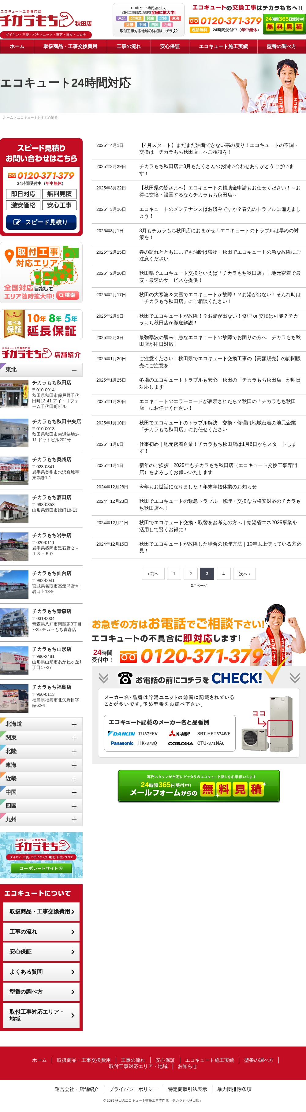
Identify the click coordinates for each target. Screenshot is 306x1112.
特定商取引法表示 (187, 1089)
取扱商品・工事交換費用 (70, 46)
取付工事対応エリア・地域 (37, 1015)
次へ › (244, 573)
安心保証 (170, 46)
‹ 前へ (153, 573)
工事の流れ (129, 46)
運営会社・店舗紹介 (77, 1089)
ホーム (17, 46)
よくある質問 (26, 972)
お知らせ (187, 1066)
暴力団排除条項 (234, 1089)
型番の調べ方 (281, 46)
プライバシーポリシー (133, 1089)
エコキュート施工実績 (223, 46)
